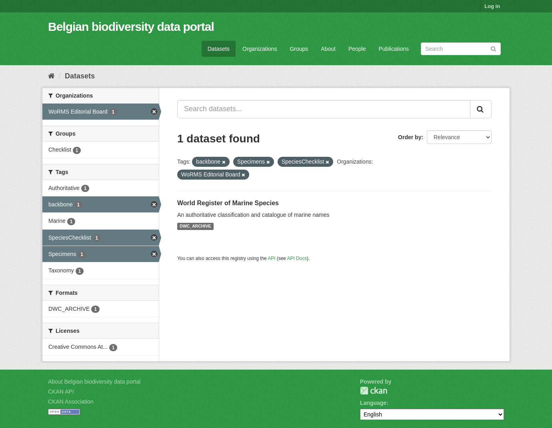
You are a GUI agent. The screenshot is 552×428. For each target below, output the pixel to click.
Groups (299, 49)
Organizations (259, 49)
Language (373, 403)
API (271, 258)
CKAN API (61, 391)
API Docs (297, 258)
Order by (409, 137)
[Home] (51, 76)
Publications (394, 49)
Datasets (219, 49)
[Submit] (493, 48)
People (357, 49)
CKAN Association (71, 401)
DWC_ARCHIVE (195, 226)
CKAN (373, 390)
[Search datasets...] (323, 109)
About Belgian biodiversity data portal (94, 381)
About (328, 49)
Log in (492, 6)
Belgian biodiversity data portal (131, 26)
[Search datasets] (461, 48)
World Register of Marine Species (228, 203)
